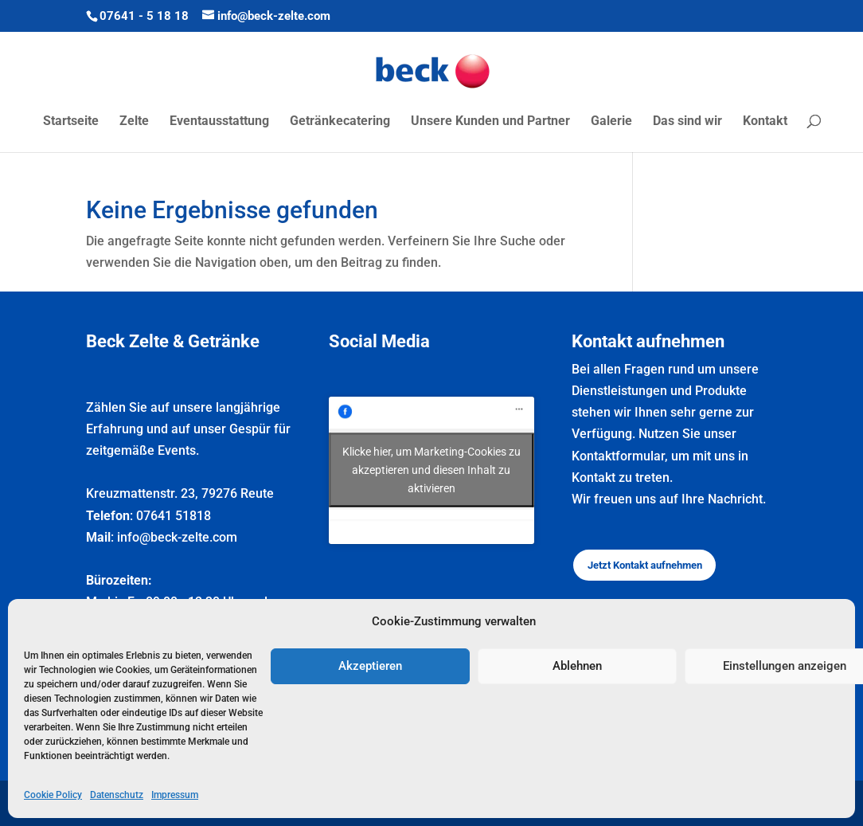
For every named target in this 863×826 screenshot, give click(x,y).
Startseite (71, 121)
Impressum (174, 795)
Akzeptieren (370, 666)
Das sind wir (687, 121)
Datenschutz (116, 795)
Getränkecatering (340, 121)
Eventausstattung (219, 121)
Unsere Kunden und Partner (490, 121)
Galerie (611, 121)
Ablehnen (577, 666)
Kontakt (765, 121)
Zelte (134, 121)
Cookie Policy (53, 795)
